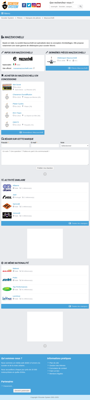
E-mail (34, 142)
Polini (15, 278)
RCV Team (17, 113)
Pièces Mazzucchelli (77, 68)
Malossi (16, 268)
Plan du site (54, 363)
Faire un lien (54, 371)
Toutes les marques (78, 223)
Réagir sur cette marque (18, 139)
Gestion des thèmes (57, 365)
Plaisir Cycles (18, 104)
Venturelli (16, 213)
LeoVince (16, 296)
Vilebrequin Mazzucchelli (67, 58)
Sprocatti (16, 204)
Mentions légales (56, 374)
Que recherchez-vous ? (61, 2)
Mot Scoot (17, 85)
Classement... (8, 386)
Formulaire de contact (58, 368)
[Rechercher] (80, 6)
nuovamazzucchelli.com (22, 68)
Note (62, 142)
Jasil (14, 195)
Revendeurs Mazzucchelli (31, 132)
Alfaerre (16, 185)
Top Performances (20, 287)
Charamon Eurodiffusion (22, 94)
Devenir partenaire (22, 391)
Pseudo (4, 142)
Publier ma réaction (45, 168)
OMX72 (16, 122)
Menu (5, 13)
